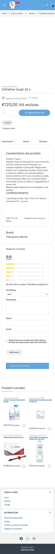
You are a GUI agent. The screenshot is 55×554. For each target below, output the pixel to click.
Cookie (7, 521)
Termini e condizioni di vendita (16, 525)
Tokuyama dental (8, 128)
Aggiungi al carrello (36, 113)
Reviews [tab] (43, 141)
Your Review (11, 300)
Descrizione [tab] (7, 141)
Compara (34, 98)
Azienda (7, 501)
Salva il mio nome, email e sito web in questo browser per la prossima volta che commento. (28, 341)
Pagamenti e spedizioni (13, 529)
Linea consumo (17, 13)
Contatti (7, 505)
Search (42, 5)
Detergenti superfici (35, 435)
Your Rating (11, 290)
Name (9, 318)
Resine (31, 13)
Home (4, 13)
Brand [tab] (26, 141)
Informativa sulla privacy (13, 518)
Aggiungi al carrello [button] (24, 426)
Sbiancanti (17, 435)
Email (9, 329)
